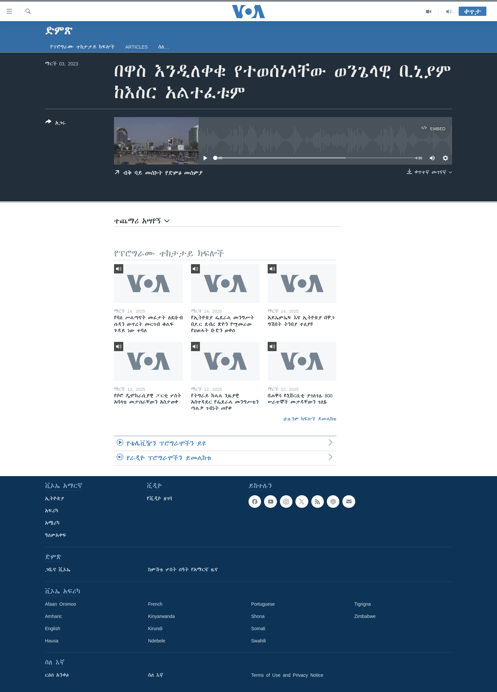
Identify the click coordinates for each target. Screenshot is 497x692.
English (52, 628)
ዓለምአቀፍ (55, 535)
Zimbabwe (365, 616)
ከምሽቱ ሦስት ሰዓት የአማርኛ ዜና (183, 570)
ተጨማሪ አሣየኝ (142, 221)
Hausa (51, 641)
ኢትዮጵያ (54, 499)
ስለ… (163, 47)
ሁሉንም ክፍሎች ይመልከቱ (310, 419)
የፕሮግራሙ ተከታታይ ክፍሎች (82, 47)
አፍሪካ (51, 511)
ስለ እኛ (155, 675)
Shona (257, 616)
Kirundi (155, 628)
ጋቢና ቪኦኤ (57, 570)
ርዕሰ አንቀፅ (57, 675)
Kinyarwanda (161, 616)
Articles (136, 47)
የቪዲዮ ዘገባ (159, 499)
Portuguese (263, 604)
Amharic (53, 616)
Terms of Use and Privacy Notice (287, 675)
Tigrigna (362, 604)
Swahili (258, 641)
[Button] (55, 123)
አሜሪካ (52, 523)
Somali (258, 628)
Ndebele (156, 641)
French (155, 604)
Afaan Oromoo (60, 604)
